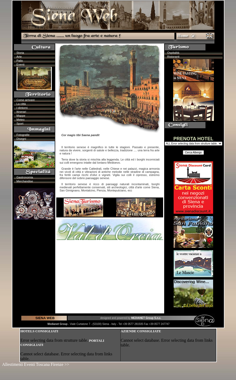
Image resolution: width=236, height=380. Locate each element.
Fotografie (23, 134)
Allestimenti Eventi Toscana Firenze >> (35, 364)
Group (149, 318)
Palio (20, 60)
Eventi (21, 64)
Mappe (21, 115)
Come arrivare (26, 99)
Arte (19, 56)
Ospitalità (173, 52)
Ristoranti (173, 56)
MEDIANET (138, 318)
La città (21, 103)
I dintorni (22, 107)
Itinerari (21, 111)
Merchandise (25, 181)
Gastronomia (25, 177)
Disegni (21, 138)
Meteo (21, 119)
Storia (20, 52)
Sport (20, 123)
